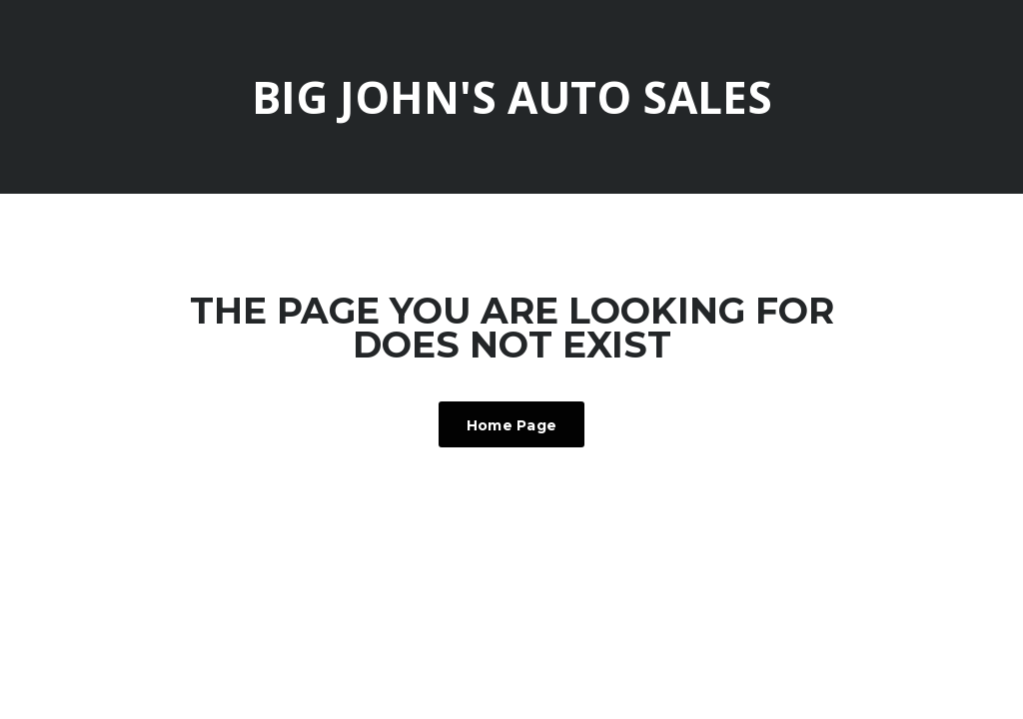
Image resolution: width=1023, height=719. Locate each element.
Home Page (512, 425)
